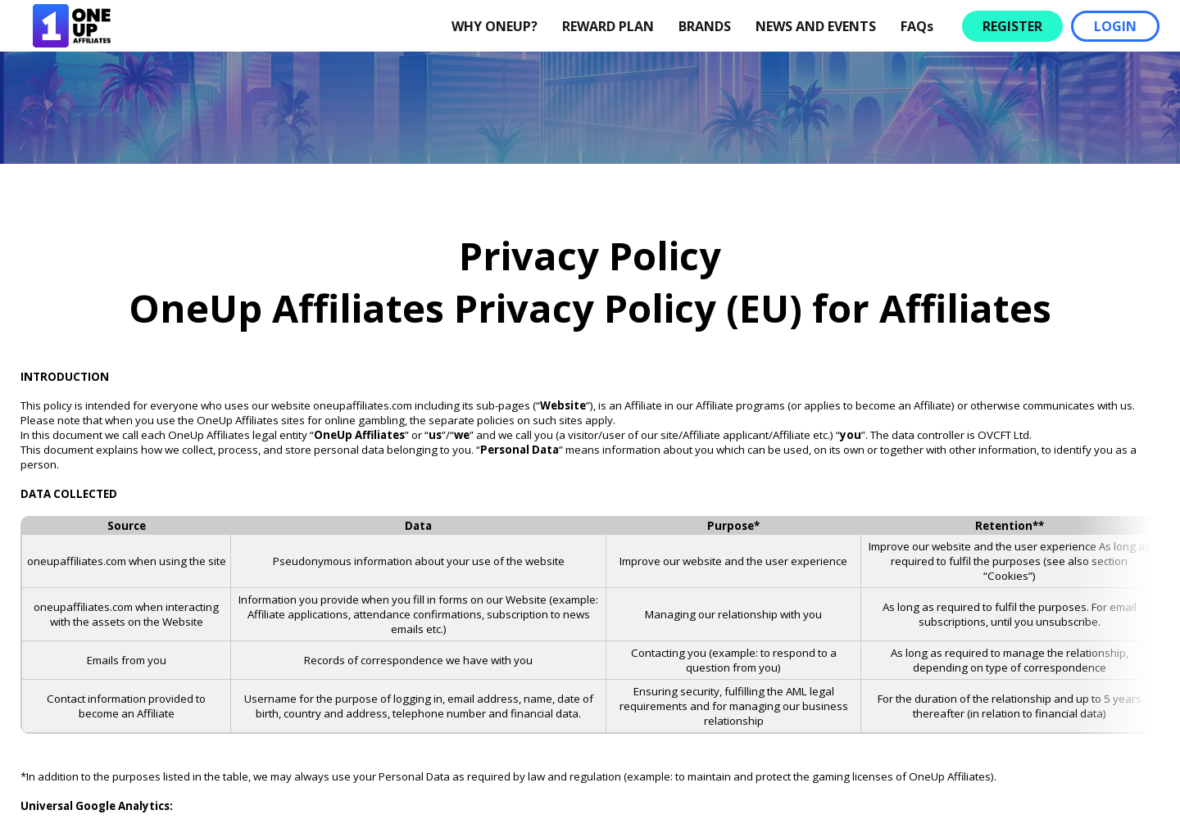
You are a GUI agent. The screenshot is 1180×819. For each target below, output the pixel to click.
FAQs (917, 26)
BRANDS (704, 26)
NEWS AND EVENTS (816, 26)
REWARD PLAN (608, 26)
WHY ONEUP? (495, 26)
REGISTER (1012, 26)
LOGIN (1115, 26)
